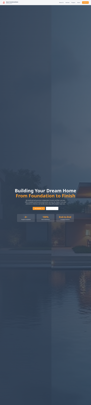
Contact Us (85, 2)
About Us (61, 2)
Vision (78, 2)
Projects (73, 2)
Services (67, 2)
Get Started (39, 208)
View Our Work (52, 208)
